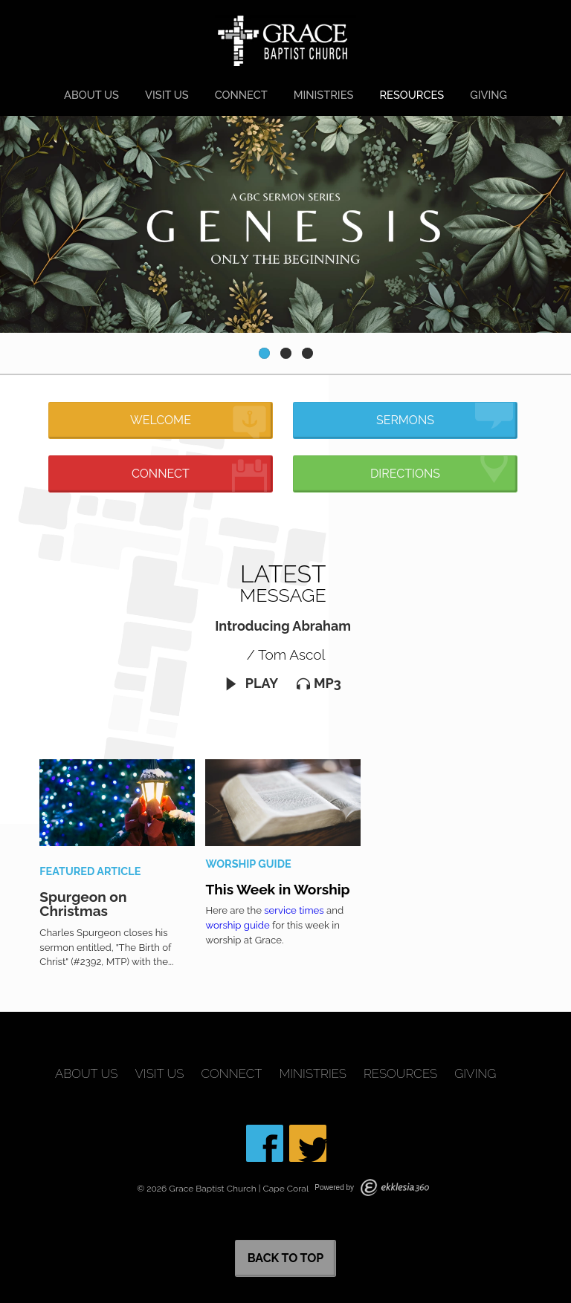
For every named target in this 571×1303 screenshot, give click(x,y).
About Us (91, 94)
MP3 (319, 683)
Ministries (324, 94)
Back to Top (286, 1258)
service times (293, 910)
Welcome (199, 422)
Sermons (444, 416)
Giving (488, 94)
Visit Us (167, 94)
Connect (241, 94)
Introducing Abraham (283, 626)
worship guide (237, 925)
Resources (411, 94)
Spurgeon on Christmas (82, 903)
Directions (441, 469)
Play (251, 683)
